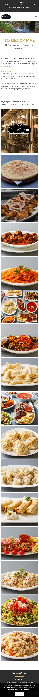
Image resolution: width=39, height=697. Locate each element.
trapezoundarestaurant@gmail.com (21, 7)
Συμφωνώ (19, 694)
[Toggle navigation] (36, 16)
